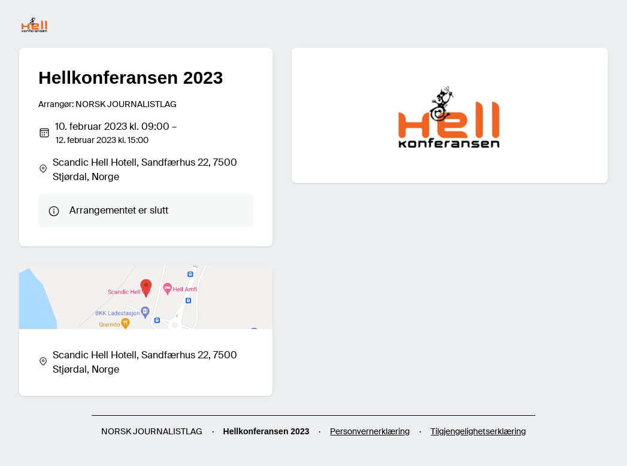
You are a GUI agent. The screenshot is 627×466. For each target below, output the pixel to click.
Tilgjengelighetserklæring (478, 431)
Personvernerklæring (370, 431)
